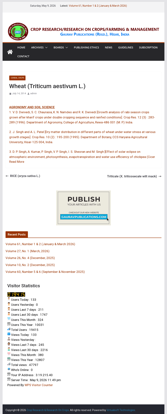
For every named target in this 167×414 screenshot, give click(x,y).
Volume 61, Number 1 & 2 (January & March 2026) (98, 5)
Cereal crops (17, 78)
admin (33, 93)
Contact (23, 56)
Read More (16, 161)
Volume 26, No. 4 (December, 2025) (30, 258)
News (108, 47)
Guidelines (125, 47)
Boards (59, 47)
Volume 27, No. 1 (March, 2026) (28, 251)
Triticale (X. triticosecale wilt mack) (134, 176)
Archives (37, 47)
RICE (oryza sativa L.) (23, 176)
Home (21, 47)
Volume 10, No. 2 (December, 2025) (30, 265)
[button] (46, 47)
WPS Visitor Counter (39, 385)
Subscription (148, 47)
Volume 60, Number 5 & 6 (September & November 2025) (45, 272)
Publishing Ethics (86, 47)
